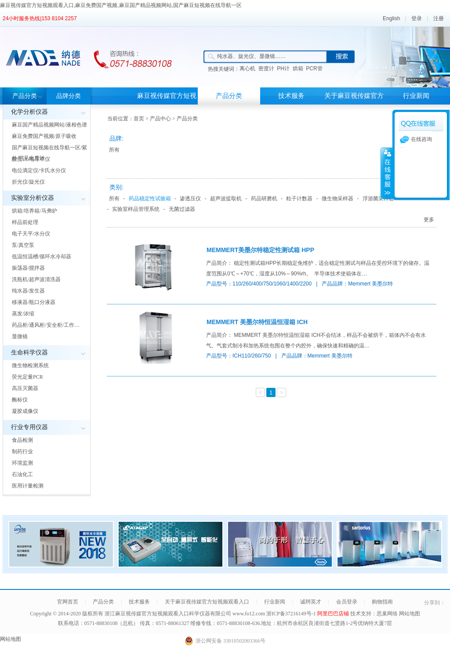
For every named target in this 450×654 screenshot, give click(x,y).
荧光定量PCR (27, 377)
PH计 (283, 68)
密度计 (266, 68)
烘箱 (298, 68)
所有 (114, 150)
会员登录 (346, 602)
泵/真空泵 (23, 245)
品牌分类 (68, 96)
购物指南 (382, 602)
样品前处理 (25, 222)
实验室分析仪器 (32, 198)
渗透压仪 (190, 198)
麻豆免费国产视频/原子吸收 (44, 136)
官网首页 (67, 602)
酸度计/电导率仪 (31, 159)
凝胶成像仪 (25, 411)
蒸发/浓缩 (23, 314)
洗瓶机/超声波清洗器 (36, 279)
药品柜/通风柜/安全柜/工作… (46, 325)
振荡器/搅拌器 (28, 268)
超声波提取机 (226, 198)
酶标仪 (20, 400)
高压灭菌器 (25, 388)
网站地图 (409, 614)
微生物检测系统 (30, 365)
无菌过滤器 (182, 209)
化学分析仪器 (29, 111)
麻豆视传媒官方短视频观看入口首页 (166, 104)
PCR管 (314, 68)
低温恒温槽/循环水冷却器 (41, 256)
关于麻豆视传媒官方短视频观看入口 (354, 104)
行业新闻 (416, 95)
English (391, 18)
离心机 (247, 68)
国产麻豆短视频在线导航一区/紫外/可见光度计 (49, 153)
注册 (438, 18)
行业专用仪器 (29, 427)
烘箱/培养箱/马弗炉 (34, 211)
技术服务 (291, 95)
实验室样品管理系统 (136, 209)
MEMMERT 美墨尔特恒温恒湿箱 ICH (257, 321)
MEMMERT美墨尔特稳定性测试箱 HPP (260, 249)
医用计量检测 (28, 486)
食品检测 (22, 440)
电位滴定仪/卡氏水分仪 (39, 170)
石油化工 (22, 474)
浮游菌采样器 (378, 198)
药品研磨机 (264, 198)
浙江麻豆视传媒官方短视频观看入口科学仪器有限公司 (168, 614)
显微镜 (20, 336)
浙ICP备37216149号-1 (291, 614)
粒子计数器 (299, 198)
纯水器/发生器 (28, 291)
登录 (416, 18)
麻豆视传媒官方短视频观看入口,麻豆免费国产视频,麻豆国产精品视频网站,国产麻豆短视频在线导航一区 (121, 5)
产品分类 (24, 96)
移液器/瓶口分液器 (33, 302)
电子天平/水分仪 (31, 234)
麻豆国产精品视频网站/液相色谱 (49, 125)
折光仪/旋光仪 (28, 182)
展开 (387, 173)
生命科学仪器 (29, 352)
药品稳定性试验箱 (150, 198)
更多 (429, 220)
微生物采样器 (337, 198)
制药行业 (22, 451)
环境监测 (22, 463)
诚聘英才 (310, 602)
